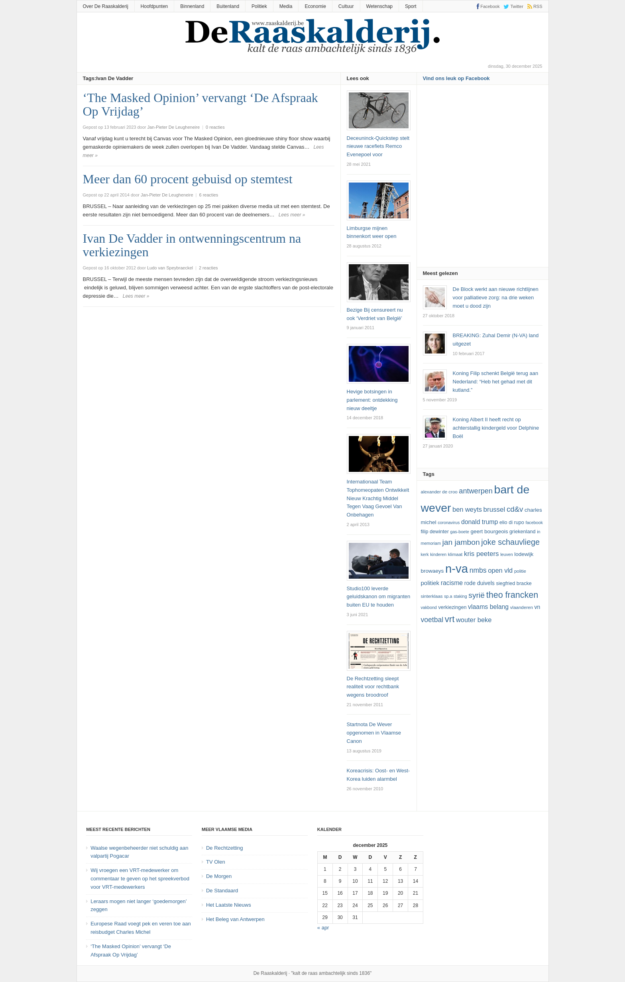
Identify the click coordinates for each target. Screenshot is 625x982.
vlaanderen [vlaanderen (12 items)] (521, 607)
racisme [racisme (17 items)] (452, 582)
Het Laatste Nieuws (228, 905)
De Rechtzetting (224, 848)
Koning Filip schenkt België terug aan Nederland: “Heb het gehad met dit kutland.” (496, 381)
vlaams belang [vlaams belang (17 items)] (488, 606)
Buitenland (227, 6)
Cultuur (346, 6)
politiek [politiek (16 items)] (430, 582)
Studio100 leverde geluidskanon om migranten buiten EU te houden (379, 596)
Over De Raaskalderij (105, 6)
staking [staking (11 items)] (460, 596)
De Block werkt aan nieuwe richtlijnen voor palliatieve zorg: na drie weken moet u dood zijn (496, 297)
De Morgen (219, 876)
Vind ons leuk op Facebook (456, 78)
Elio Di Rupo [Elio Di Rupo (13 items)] (511, 522)
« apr (323, 928)
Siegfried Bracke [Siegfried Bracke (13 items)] (513, 583)
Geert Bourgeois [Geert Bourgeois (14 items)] (489, 531)
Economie (315, 6)
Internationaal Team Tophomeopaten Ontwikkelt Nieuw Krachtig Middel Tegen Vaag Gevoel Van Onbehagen (378, 498)
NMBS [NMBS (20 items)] (478, 570)
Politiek (259, 6)
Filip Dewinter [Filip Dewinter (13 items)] (435, 531)
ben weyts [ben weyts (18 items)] (467, 509)
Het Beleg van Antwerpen (235, 919)
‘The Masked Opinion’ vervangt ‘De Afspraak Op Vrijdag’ (200, 104)
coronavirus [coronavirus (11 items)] (449, 522)
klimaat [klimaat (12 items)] (455, 554)
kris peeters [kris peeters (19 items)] (481, 554)
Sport (411, 6)
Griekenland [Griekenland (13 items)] (522, 531)
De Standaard (222, 891)
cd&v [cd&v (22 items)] (515, 509)
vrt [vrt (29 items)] (450, 619)
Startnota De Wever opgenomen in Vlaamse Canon (374, 732)
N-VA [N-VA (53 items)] (456, 568)
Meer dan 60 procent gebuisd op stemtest (188, 179)
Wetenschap (379, 6)
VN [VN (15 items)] (537, 607)
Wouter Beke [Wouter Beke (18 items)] (473, 619)
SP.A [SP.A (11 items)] (448, 596)
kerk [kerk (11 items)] (425, 554)
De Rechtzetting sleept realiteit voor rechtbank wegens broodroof (373, 687)
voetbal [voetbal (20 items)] (432, 620)
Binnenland (192, 6)
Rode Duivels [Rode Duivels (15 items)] (479, 583)
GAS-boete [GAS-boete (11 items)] (459, 531)
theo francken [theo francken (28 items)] (512, 595)
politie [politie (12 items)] (520, 571)
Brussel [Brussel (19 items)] (494, 509)
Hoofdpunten (154, 6)
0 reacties (215, 127)
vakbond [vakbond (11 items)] (429, 607)
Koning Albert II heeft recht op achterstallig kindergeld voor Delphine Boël (496, 427)
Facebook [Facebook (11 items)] (533, 522)
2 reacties (208, 267)
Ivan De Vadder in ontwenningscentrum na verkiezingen (192, 245)
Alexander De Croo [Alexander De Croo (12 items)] (439, 491)
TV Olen (215, 862)
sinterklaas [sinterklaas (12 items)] (432, 596)
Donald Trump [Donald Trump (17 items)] (479, 521)
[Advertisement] (482, 178)
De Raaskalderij (270, 973)
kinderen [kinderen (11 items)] (438, 554)
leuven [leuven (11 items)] (506, 554)
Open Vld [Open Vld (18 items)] (500, 570)
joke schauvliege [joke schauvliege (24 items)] (510, 542)
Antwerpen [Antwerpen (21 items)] (476, 491)
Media (286, 6)
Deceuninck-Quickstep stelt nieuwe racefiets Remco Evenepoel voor (378, 146)
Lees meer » (292, 215)
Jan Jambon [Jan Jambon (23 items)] (461, 542)
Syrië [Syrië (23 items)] (476, 595)
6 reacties (208, 194)
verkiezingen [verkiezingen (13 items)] (452, 607)
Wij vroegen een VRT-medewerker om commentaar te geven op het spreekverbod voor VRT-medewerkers (139, 878)
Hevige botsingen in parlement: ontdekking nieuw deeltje (372, 400)
